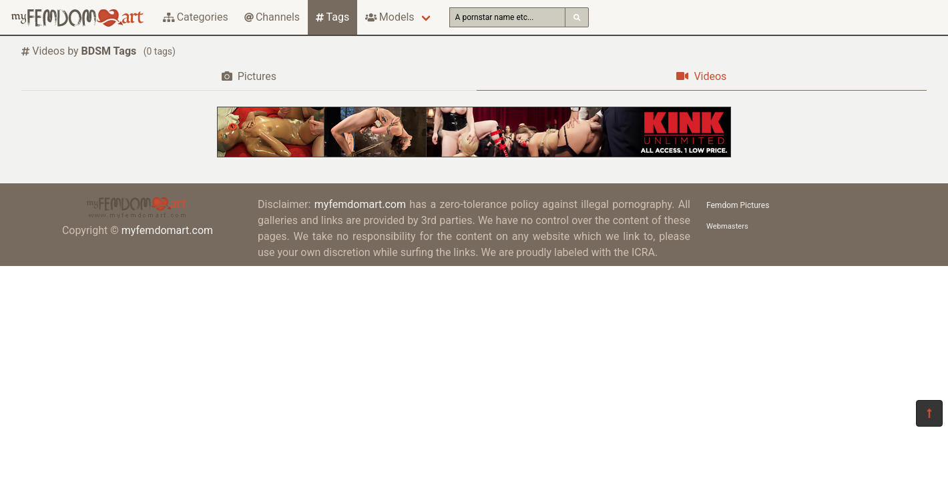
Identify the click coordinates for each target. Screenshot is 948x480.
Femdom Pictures (737, 205)
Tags (332, 17)
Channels (272, 17)
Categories (195, 17)
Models (389, 17)
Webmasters (727, 226)
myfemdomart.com (167, 230)
